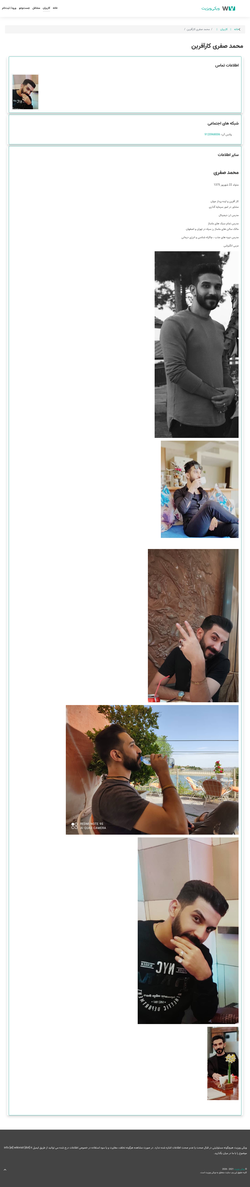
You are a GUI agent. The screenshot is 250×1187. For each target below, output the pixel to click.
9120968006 (212, 134)
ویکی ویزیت (239, 1169)
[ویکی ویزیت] (218, 8)
